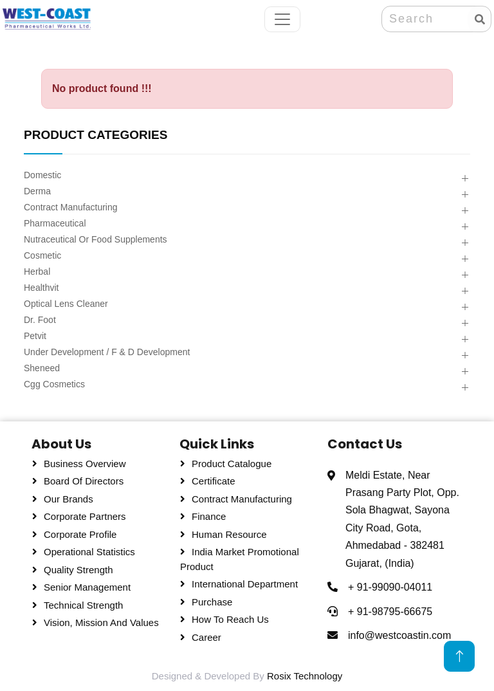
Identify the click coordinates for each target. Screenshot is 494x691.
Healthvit (41, 287)
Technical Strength (83, 605)
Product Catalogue (231, 463)
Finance (209, 516)
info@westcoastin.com (399, 635)
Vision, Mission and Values (101, 622)
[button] (464, 179)
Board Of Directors (84, 480)
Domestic (42, 175)
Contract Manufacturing (71, 207)
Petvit (35, 336)
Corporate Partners (85, 516)
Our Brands (68, 498)
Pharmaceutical (55, 223)
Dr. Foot (40, 320)
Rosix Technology (304, 675)
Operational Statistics (89, 551)
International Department (245, 583)
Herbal (37, 271)
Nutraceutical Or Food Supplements (95, 239)
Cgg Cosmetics (54, 384)
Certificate (213, 480)
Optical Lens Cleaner (66, 304)
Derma (37, 191)
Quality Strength (78, 569)
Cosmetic (42, 255)
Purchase (212, 601)
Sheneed (42, 368)
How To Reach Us (230, 619)
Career (206, 637)
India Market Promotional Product (239, 559)
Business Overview (85, 463)
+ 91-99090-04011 (390, 587)
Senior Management (87, 587)
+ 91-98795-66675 (390, 611)
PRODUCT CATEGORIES (95, 135)
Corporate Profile (80, 534)
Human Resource (229, 534)
